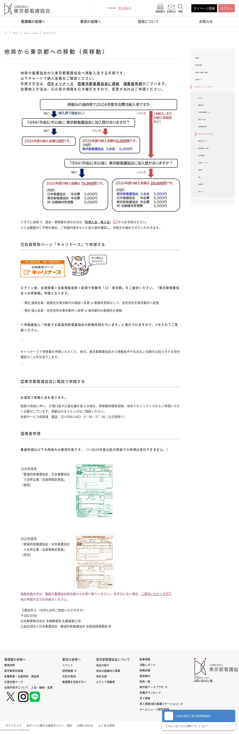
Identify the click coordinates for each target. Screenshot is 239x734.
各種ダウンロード (150, 693)
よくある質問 (115, 726)
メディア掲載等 (105, 682)
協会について (148, 21)
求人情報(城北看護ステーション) (159, 704)
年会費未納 (205, 251)
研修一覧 (144, 682)
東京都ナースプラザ (151, 687)
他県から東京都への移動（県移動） (215, 178)
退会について (207, 261)
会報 (201, 241)
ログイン (226, 8)
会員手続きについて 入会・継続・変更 (212, 106)
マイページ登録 (204, 8)
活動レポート (147, 665)
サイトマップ (15, 726)
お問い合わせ (92, 726)
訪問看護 (67, 671)
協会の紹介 (103, 666)
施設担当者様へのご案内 (215, 201)
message (204, 122)
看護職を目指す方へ (74, 682)
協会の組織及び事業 (108, 671)
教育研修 (201, 59)
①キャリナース (60, 84)
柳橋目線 (144, 671)
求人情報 (144, 699)
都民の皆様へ (90, 21)
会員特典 (204, 231)
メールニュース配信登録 (154, 710)
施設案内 (144, 676)
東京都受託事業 (206, 69)
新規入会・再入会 (97, 223)
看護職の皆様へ (33, 21)
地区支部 (101, 677)
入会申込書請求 (209, 211)
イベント (67, 666)
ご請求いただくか (156, 594)
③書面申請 (132, 84)
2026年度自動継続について (215, 144)
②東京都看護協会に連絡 (99, 84)
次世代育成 (69, 677)
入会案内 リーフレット (215, 221)
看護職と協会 (207, 132)
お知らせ (206, 21)
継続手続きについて (212, 191)
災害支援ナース (206, 94)
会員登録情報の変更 (212, 166)
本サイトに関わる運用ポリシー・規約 (53, 726)
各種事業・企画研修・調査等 (213, 81)
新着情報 (144, 660)
